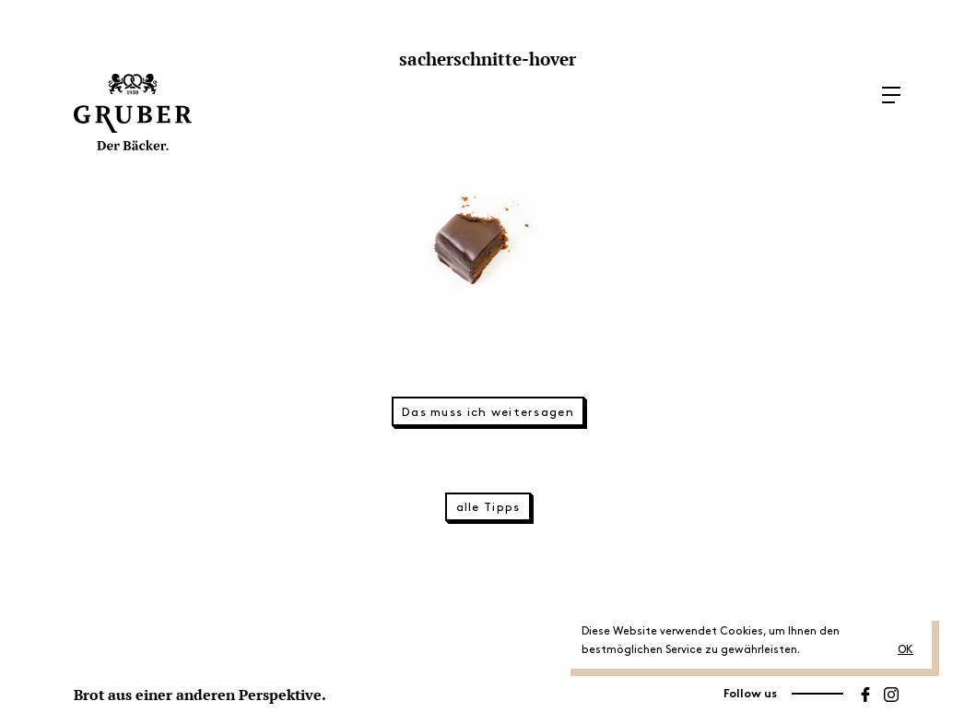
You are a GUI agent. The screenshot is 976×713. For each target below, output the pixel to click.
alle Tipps (488, 507)
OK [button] (905, 650)
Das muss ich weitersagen (488, 412)
